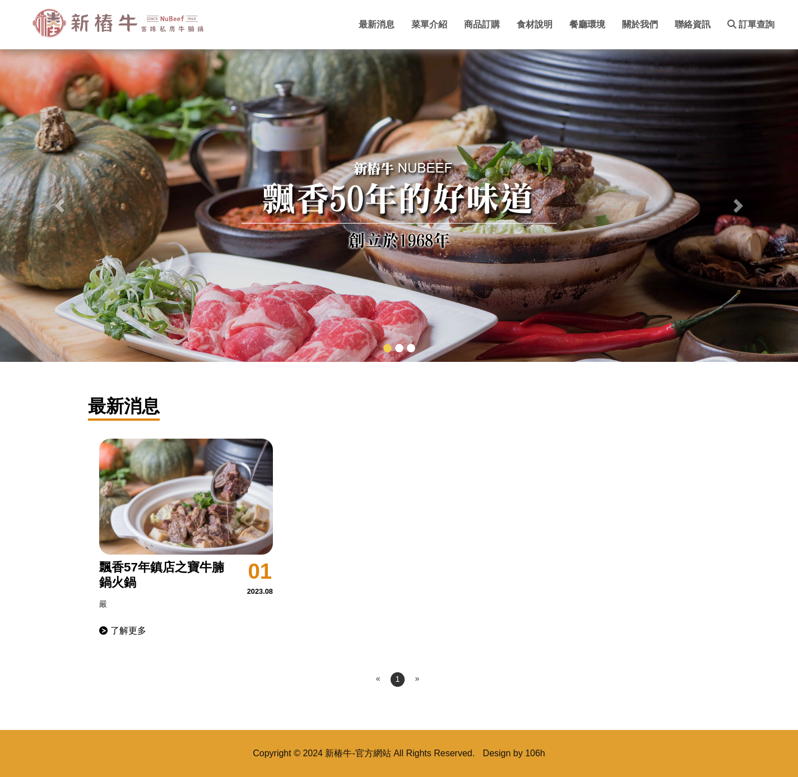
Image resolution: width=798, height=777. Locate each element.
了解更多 (128, 630)
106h (535, 753)
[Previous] (378, 679)
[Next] (417, 679)
